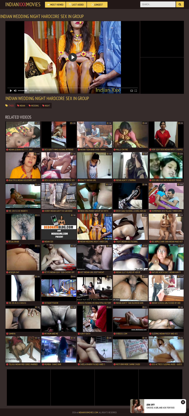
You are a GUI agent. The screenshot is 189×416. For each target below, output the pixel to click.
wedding (34, 105)
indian (21, 105)
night (46, 105)
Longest (97, 4)
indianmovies (22, 4)
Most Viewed (55, 4)
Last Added (76, 4)
